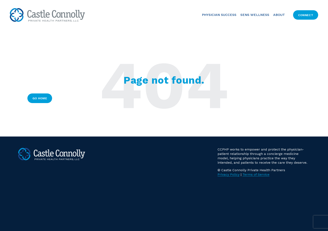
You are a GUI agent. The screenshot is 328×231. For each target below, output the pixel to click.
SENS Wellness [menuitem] (254, 15)
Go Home (39, 98)
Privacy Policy (229, 174)
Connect (305, 15)
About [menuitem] (279, 15)
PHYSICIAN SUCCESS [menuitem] (219, 15)
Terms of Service (255, 174)
